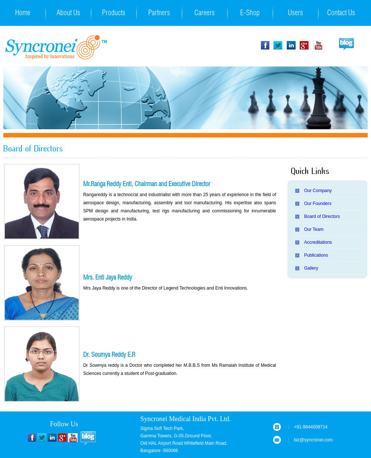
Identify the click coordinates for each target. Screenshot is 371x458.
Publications (316, 255)
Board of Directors (322, 216)
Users (295, 13)
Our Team (313, 229)
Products (113, 13)
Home (22, 13)
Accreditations (318, 242)
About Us (68, 13)
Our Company (318, 190)
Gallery (311, 268)
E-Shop (250, 13)
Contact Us (341, 13)
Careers (204, 13)
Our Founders (317, 203)
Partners (159, 13)
